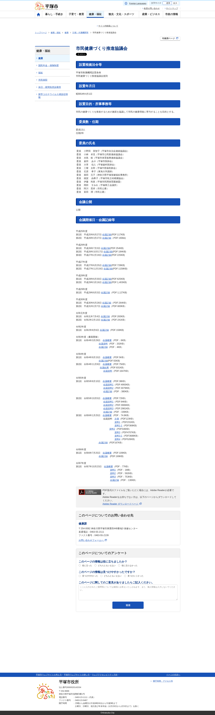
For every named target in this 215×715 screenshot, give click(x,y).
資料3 (117, 432)
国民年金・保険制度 (48, 65)
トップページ (41, 32)
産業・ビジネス (151, 14)
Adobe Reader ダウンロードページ (122, 504)
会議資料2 (108, 388)
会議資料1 (108, 384)
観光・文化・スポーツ (121, 14)
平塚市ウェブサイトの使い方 (77, 675)
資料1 (117, 422)
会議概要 (107, 340)
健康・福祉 (95, 14)
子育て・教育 (76, 14)
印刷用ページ (170, 38)
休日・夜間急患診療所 (49, 87)
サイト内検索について (108, 26)
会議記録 (106, 234)
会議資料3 (108, 408)
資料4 (117, 439)
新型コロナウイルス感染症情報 (53, 95)
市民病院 (42, 80)
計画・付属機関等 (80, 32)
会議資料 (103, 344)
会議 (102, 367)
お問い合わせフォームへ (93, 540)
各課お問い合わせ (152, 8)
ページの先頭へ (173, 675)
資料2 (112, 429)
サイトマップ (172, 8)
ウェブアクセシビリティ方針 (105, 675)
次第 (117, 419)
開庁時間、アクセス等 (163, 681)
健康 (67, 32)
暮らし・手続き (54, 14)
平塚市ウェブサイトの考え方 (49, 675)
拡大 (175, 3)
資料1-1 (118, 425)
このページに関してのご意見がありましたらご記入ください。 (116, 582)
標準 (168, 3)
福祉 (40, 72)
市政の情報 (171, 14)
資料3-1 (118, 436)
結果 (106, 367)
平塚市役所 (69, 682)
